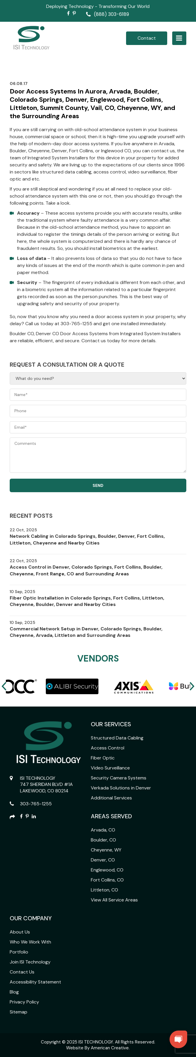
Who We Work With (30, 942)
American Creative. (110, 1048)
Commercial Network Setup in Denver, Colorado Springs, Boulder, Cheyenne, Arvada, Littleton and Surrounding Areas (86, 632)
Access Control (107, 748)
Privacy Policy (24, 1002)
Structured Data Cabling (117, 738)
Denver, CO (103, 860)
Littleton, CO (104, 890)
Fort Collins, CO (107, 880)
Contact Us (22, 972)
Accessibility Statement (35, 982)
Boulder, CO (103, 840)
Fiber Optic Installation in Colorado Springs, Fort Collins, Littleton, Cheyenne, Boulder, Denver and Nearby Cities (87, 601)
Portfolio (19, 952)
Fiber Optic (103, 758)
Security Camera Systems (118, 778)
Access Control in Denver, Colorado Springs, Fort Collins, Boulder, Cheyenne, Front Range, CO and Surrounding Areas (86, 570)
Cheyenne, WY (106, 850)
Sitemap (18, 1012)
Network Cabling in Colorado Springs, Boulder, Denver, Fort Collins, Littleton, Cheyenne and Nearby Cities (87, 539)
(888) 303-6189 (111, 14)
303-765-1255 (36, 804)
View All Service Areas (114, 900)
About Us (20, 932)
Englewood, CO (107, 870)
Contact (147, 38)
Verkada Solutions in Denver (121, 788)
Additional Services (111, 798)
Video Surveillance (110, 768)
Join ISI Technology (30, 962)
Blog (14, 992)
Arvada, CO (103, 830)
